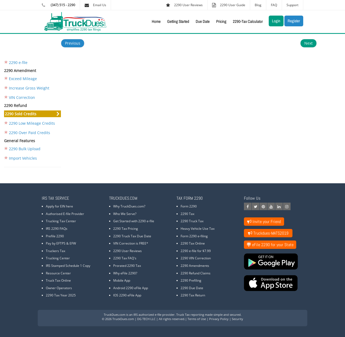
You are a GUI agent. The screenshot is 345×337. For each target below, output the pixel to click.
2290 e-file (18, 62)
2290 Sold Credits (20, 113)
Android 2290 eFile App (130, 288)
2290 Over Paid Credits (29, 132)
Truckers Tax (55, 251)
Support (292, 5)
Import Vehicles (23, 158)
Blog (258, 5)
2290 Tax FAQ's (124, 258)
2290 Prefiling (191, 280)
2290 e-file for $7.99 (196, 251)
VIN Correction (22, 97)
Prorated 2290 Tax (127, 265)
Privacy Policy (219, 319)
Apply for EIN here (59, 206)
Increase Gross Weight (29, 88)
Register (294, 21)
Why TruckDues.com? (129, 206)
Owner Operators (59, 288)
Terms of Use (197, 319)
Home (156, 21)
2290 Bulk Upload (24, 148)
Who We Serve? (124, 213)
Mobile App (121, 280)
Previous (72, 43)
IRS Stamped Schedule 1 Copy (68, 265)
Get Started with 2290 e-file (133, 221)
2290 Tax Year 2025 (61, 295)
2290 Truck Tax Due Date (132, 236)
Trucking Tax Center (61, 221)
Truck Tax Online (58, 280)
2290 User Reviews (127, 251)
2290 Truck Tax (192, 221)
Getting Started (178, 21)
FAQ (274, 5)
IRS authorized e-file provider (154, 315)
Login (276, 21)
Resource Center (58, 273)
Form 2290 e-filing (194, 236)
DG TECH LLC (146, 319)
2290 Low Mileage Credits (32, 123)
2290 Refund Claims (196, 273)
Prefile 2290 (55, 236)
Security (237, 319)
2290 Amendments (195, 265)
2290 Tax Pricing (125, 228)
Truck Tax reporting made (194, 315)
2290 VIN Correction (196, 258)
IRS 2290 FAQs (56, 228)
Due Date (203, 21)
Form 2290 (189, 206)
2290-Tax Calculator (248, 21)
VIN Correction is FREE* (130, 243)
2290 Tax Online (193, 243)
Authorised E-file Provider (65, 213)
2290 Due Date (192, 288)
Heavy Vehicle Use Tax (198, 228)
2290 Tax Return (193, 295)
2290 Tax (187, 213)
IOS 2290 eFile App (127, 295)
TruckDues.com (114, 315)
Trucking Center (58, 258)
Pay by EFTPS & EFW (61, 243)
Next (308, 43)
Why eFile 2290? (125, 273)
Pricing (221, 21)
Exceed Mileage (23, 78)
